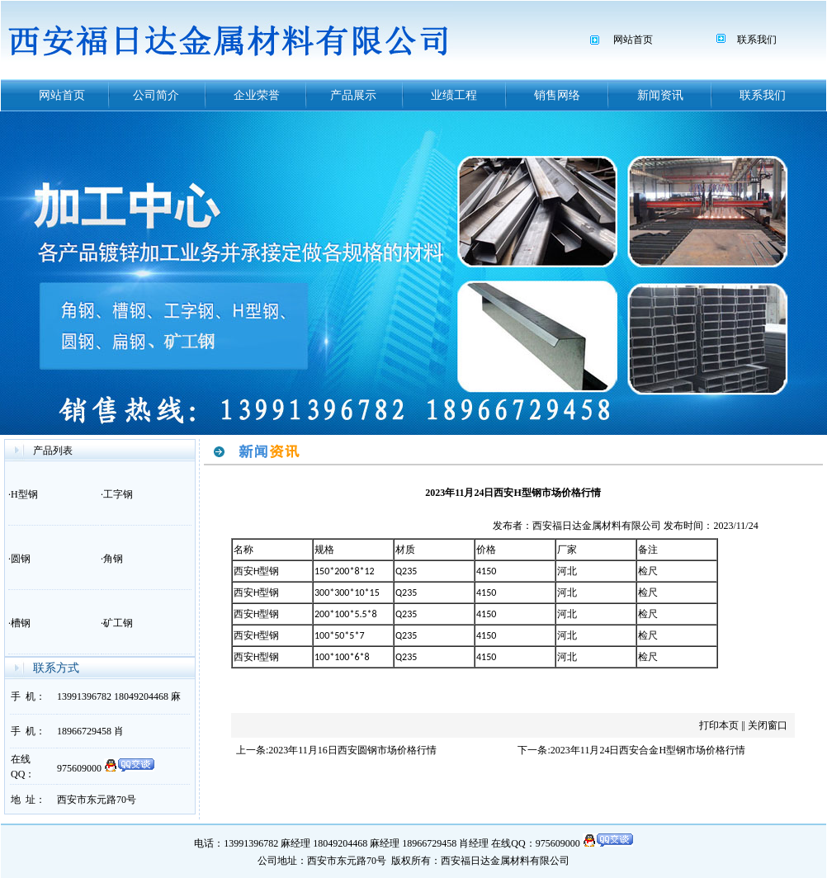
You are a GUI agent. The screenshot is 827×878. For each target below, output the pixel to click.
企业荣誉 (257, 95)
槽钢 (21, 623)
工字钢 (118, 494)
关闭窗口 (767, 725)
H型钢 (24, 494)
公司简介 (156, 95)
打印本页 (719, 725)
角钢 (113, 558)
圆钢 (21, 558)
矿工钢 (118, 623)
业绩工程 (454, 95)
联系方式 (56, 668)
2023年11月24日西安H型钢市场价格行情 (513, 492)
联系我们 (757, 39)
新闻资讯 (660, 95)
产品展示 (353, 95)
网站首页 (633, 39)
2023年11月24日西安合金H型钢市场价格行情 (648, 750)
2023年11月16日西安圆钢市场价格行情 (352, 750)
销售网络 (557, 95)
